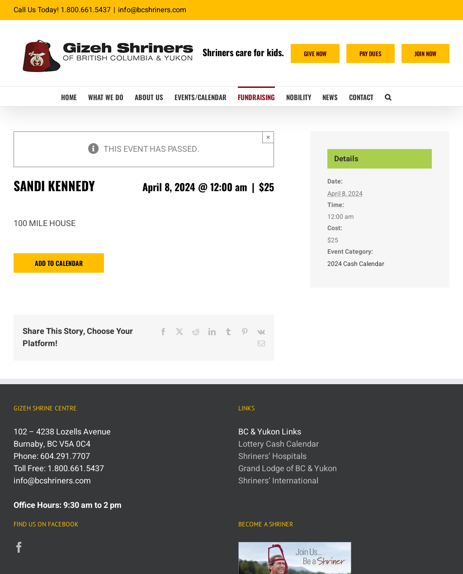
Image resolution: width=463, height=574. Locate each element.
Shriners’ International (278, 481)
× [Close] (268, 137)
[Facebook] (19, 547)
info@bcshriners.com (152, 10)
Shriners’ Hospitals (272, 456)
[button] (388, 96)
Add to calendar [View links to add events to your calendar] (59, 263)
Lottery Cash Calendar (278, 444)
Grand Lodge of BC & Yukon (287, 469)
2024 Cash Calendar (355, 264)
